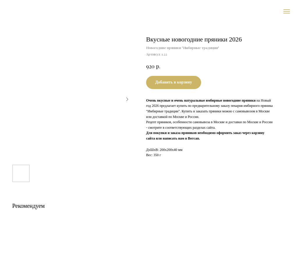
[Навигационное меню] (286, 11)
